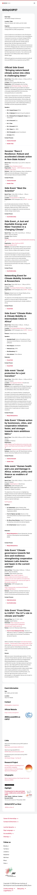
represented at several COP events (20, 645)
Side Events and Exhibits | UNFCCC (14, 747)
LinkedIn (6, 851)
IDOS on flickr (10, 807)
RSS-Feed (5, 857)
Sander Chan (10, 143)
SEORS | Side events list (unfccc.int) (14, 751)
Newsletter (6, 854)
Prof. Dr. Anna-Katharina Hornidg (15, 630)
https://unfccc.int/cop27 (11, 712)
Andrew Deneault (11, 140)
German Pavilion (14, 197)
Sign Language (8, 830)
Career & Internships (10, 818)
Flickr (5, 863)
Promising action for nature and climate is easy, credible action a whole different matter (15, 792)
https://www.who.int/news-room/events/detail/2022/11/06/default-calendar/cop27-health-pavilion (15, 624)
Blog (5, 860)
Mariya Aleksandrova (12, 415)
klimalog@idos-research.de (12, 705)
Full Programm (8, 501)
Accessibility (8, 833)
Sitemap (6, 836)
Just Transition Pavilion (16, 382)
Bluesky (6, 846)
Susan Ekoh (10, 308)
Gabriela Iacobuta (11, 600)
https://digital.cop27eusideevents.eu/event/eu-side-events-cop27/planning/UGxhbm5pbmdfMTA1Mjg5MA (18, 445)
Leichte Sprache (9, 827)
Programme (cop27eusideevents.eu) (21, 449)
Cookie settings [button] (9, 888)
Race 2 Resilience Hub (16, 166)
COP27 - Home (28, 199)
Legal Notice (8, 890)
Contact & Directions (10, 821)
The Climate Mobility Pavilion (18, 288)
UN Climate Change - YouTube (20, 86)
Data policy (21, 888)
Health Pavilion (14, 484)
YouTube (6, 848)
